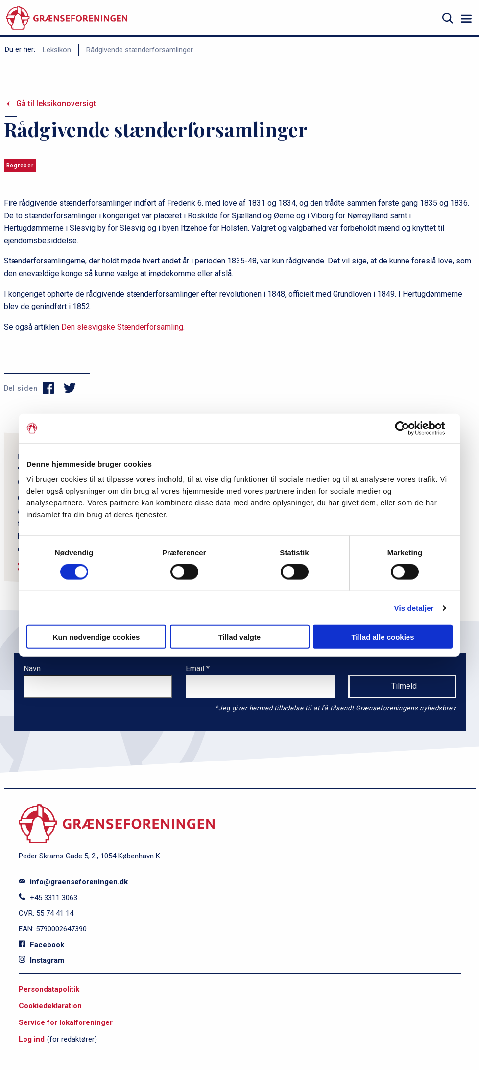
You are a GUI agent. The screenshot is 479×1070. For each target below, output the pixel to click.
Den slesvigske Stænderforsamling (122, 327)
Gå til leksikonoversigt (56, 103)
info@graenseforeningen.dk (73, 882)
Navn (32, 668)
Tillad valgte (239, 637)
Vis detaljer (414, 607)
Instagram (41, 960)
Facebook (41, 944)
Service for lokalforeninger (66, 1022)
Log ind (32, 1039)
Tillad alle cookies (382, 637)
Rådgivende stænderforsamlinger (139, 50)
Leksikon (57, 50)
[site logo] (66, 18)
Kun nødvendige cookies (96, 637)
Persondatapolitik (49, 989)
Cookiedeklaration (50, 1005)
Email (196, 668)
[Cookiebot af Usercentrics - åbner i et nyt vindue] (410, 428)
